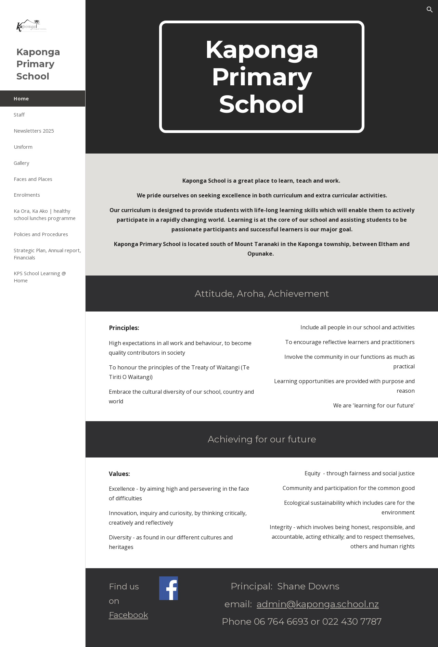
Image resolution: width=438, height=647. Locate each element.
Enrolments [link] (27, 194)
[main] (261, 77)
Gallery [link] (21, 162)
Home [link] (21, 98)
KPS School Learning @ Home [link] (40, 277)
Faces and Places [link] (33, 178)
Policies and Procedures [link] (41, 234)
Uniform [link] (23, 146)
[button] (430, 9)
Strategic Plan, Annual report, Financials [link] (47, 254)
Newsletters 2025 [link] (34, 130)
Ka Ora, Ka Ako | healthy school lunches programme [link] (45, 214)
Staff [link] (19, 114)
